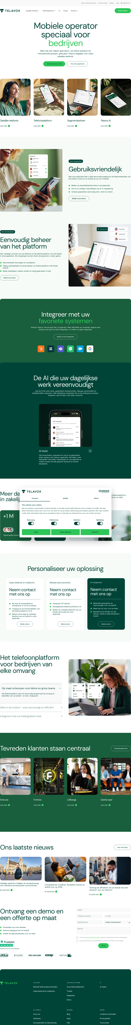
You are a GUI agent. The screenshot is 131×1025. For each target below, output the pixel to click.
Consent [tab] (35, 498)
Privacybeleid (105, 1018)
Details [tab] (65, 498)
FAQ (68, 1023)
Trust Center (104, 1023)
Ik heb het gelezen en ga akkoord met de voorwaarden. (103, 937)
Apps (69, 1018)
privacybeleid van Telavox (93, 937)
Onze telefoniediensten (75, 987)
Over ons (36, 1014)
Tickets (69, 991)
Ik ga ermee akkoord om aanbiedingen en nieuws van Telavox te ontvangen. (102, 940)
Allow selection (65, 532)
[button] (76, 161)
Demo (69, 1000)
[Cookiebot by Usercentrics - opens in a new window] (100, 491)
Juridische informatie (108, 1014)
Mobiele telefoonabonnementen (45, 987)
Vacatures (37, 1018)
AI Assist (103, 987)
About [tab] (96, 498)
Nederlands (126, 3)
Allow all (95, 532)
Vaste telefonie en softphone (44, 991)
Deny (36, 532)
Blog (68, 1014)
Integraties (71, 995)
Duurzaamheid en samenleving (45, 1023)
